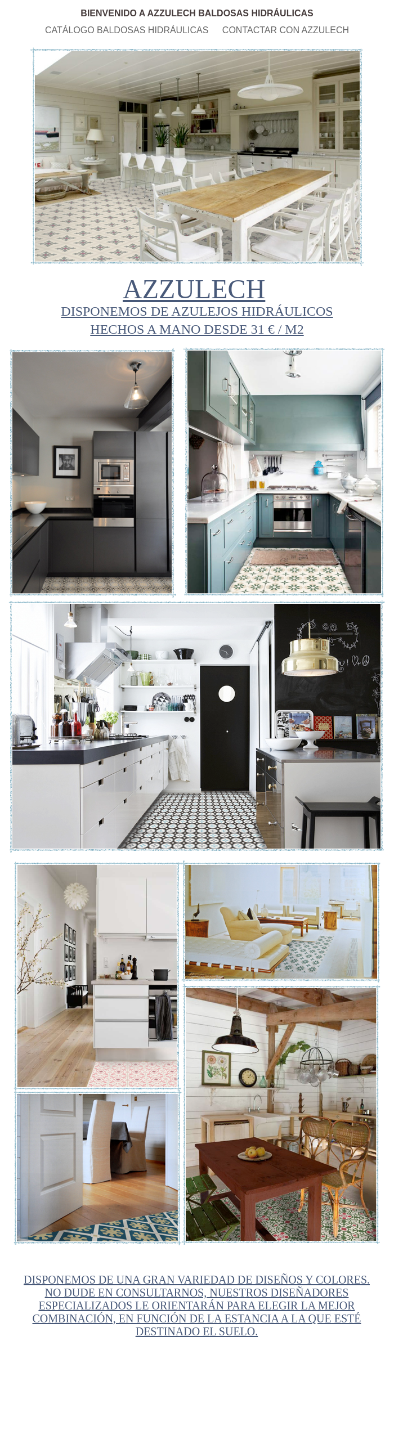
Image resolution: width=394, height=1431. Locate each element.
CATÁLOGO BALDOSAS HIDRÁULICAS (128, 30)
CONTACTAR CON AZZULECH (285, 30)
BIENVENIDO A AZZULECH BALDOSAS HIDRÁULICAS (196, 13)
